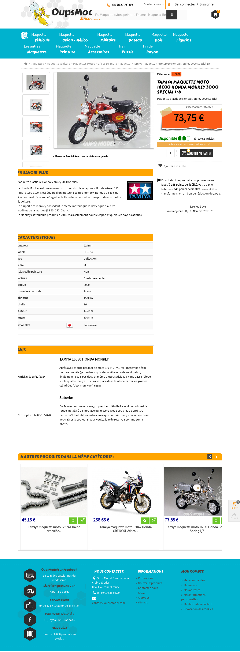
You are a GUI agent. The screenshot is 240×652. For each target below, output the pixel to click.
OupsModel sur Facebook (59, 570)
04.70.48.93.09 (122, 5)
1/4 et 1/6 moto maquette (114, 63)
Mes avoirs (189, 586)
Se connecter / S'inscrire (194, 4)
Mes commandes (193, 581)
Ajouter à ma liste (172, 166)
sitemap (142, 603)
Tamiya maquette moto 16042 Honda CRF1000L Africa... (125, 530)
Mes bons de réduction (196, 605)
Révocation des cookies (197, 609)
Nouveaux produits (149, 583)
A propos (142, 598)
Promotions (144, 579)
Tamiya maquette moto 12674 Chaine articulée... (53, 530)
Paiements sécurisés (59, 615)
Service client (59, 600)
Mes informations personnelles (193, 597)
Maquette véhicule (58, 63)
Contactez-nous (154, 4)
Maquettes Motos (84, 63)
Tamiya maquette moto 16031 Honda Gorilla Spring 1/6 (197, 530)
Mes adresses (190, 590)
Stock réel (59, 629)
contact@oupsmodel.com (108, 603)
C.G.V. (140, 593)
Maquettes (36, 63)
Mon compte (192, 572)
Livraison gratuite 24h (59, 586)
